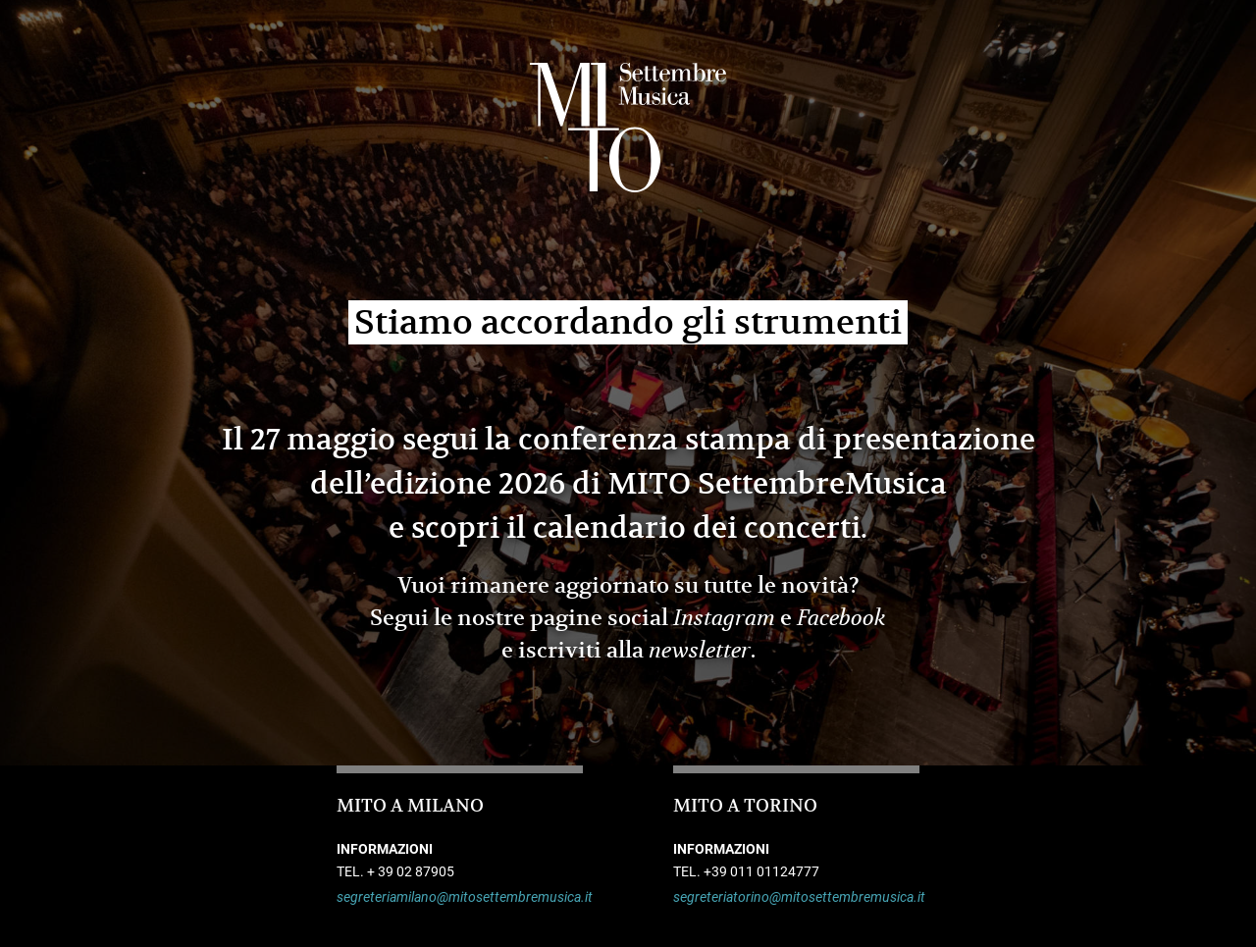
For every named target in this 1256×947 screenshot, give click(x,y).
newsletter (700, 650)
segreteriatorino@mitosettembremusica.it (796, 897)
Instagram (724, 618)
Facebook (841, 618)
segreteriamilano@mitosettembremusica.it (460, 897)
